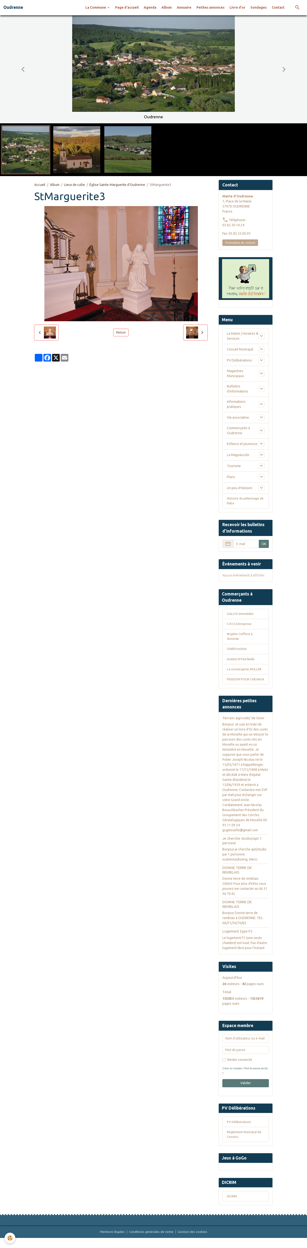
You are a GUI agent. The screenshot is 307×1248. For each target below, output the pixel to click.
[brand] (13, 7)
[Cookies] (10, 1238)
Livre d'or (237, 7)
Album (166, 7)
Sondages (258, 7)
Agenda (150, 7)
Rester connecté (239, 1068)
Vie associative (238, 417)
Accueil (39, 185)
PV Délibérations (239, 360)
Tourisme (234, 466)
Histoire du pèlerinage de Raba (245, 501)
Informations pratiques (236, 404)
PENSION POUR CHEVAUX (238, 684)
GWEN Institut (237, 651)
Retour (121, 332)
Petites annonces (210, 7)
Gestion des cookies (194, 1242)
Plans (231, 477)
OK (264, 544)
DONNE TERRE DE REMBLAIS (237, 878)
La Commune (96, 7)
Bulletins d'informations (237, 389)
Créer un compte (233, 1076)
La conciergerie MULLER (245, 672)
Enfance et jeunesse (242, 444)
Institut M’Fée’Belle (241, 661)
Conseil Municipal (240, 349)
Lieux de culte (74, 185)
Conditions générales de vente (151, 1242)
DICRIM (232, 1206)
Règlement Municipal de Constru (245, 1143)
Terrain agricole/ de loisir (243, 726)
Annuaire (184, 7)
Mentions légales (111, 1242)
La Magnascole (238, 455)
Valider (245, 1091)
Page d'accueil (127, 7)
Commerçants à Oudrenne (238, 430)
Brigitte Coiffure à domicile (240, 638)
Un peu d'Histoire (239, 488)
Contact (278, 7)
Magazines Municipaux (235, 373)
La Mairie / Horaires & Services (242, 336)
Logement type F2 (237, 939)
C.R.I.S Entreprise (239, 625)
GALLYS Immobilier (240, 615)
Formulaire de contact (240, 242)
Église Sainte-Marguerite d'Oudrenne (117, 185)
